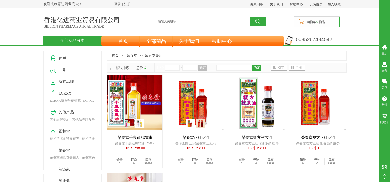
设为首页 (316, 4)
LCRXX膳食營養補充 (65, 100)
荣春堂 (132, 55)
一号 (62, 70)
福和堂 (64, 131)
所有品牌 (66, 82)
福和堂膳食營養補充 (64, 138)
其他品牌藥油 (59, 119)
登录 (117, 4)
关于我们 (189, 41)
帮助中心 (222, 41)
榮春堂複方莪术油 (257, 137)
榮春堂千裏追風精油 (135, 137)
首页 (123, 41)
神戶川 (64, 58)
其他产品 (66, 112)
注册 (127, 4)
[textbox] (204, 21)
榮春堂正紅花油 (196, 137)
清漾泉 (64, 169)
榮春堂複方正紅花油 (318, 137)
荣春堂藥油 (153, 55)
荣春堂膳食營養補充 (64, 157)
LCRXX (65, 93)
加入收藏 (334, 4)
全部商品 (156, 41)
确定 (202, 68)
